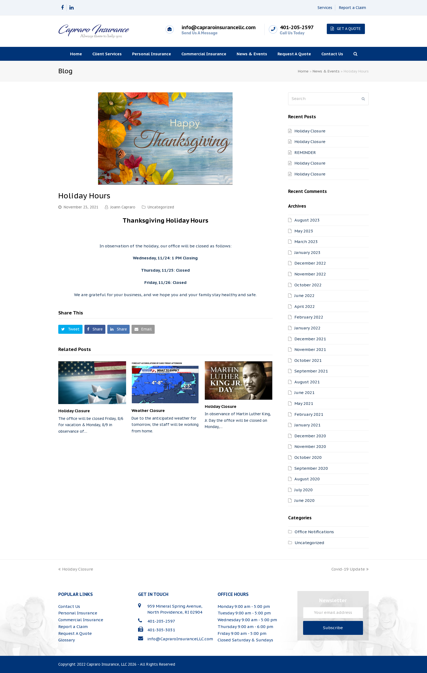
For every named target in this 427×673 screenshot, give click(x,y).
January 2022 (307, 328)
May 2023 (303, 231)
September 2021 (311, 371)
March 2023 (306, 241)
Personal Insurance (77, 613)
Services (325, 7)
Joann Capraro (122, 207)
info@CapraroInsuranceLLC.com (180, 638)
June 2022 (304, 295)
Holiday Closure (74, 410)
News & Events (326, 71)
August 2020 (307, 478)
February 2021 (308, 414)
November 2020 (310, 446)
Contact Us (69, 606)
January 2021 (307, 425)
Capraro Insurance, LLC (107, 664)
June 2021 (304, 392)
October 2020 (308, 457)
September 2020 (311, 468)
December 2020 (310, 435)
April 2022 (304, 306)
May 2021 (303, 403)
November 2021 (310, 349)
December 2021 (310, 338)
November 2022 (310, 274)
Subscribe (333, 627)
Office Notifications (314, 531)
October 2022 (308, 284)
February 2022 (308, 317)
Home (303, 71)
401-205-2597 (161, 621)
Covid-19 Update (350, 569)
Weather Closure (148, 410)
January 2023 (307, 252)
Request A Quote (75, 633)
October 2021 (308, 360)
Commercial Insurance (80, 619)
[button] (70, 329)
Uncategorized (161, 207)
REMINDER (305, 152)
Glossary (66, 639)
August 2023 (307, 220)
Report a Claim (352, 7)
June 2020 (304, 500)
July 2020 (303, 489)
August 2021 (307, 381)
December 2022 (310, 263)
